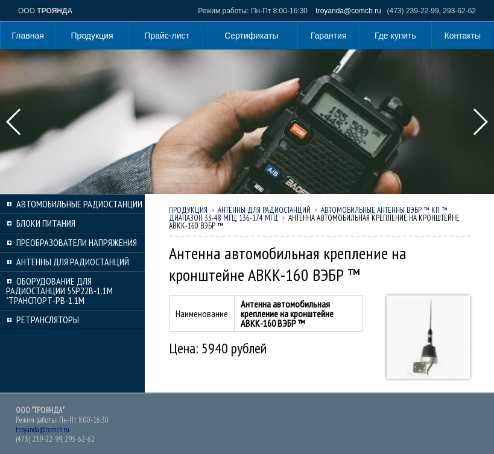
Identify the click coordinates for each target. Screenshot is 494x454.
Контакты (463, 35)
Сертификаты (251, 35)
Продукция (92, 35)
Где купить (395, 35)
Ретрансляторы (47, 320)
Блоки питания (45, 223)
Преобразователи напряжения (76, 242)
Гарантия (329, 35)
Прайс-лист (166, 35)
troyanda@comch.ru (348, 11)
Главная (28, 35)
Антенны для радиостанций (72, 262)
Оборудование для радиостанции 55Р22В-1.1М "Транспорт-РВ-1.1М (59, 290)
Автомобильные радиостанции (79, 204)
